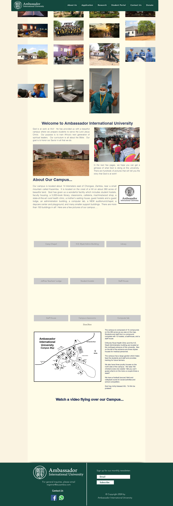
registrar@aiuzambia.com (59, 484)
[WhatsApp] (61, 498)
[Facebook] (54, 498)
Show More (87, 324)
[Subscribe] (105, 482)
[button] (51, 229)
